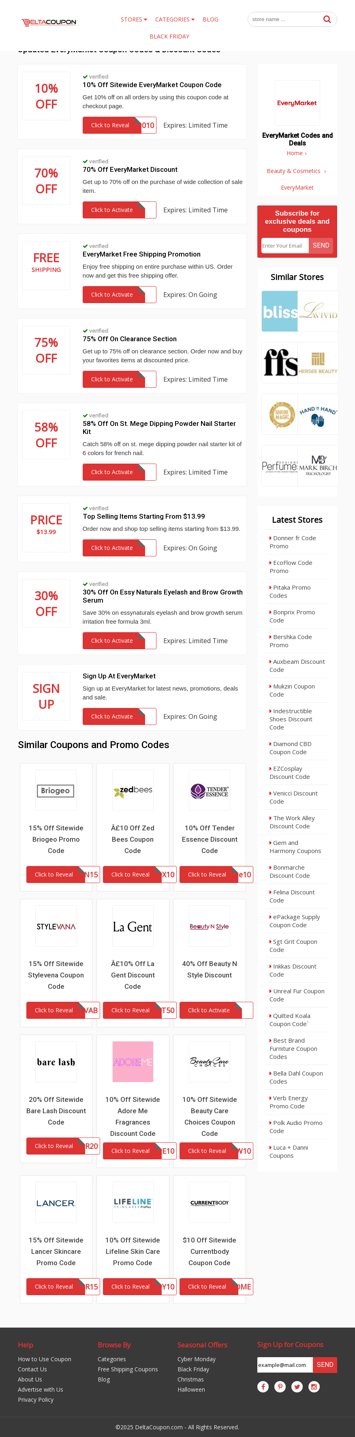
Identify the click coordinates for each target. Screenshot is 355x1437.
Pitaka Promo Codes (290, 591)
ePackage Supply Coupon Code (294, 921)
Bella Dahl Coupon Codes (296, 1077)
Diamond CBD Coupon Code (290, 748)
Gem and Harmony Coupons (295, 846)
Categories (112, 1359)
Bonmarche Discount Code (289, 871)
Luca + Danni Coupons (288, 1151)
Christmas (191, 1379)
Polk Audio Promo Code (296, 1126)
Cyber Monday (197, 1359)
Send (321, 245)
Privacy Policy (35, 1399)
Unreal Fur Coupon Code (297, 995)
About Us (30, 1379)
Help (25, 1344)
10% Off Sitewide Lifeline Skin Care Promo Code (132, 1251)
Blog (104, 1379)
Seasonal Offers (202, 1344)
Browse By (114, 1344)
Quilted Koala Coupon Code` (289, 1019)
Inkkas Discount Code (293, 970)
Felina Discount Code (292, 896)
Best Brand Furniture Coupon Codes (293, 1048)
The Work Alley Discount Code (292, 822)
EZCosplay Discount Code (289, 772)
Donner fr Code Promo (292, 542)
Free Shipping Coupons (128, 1369)
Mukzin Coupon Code (292, 690)
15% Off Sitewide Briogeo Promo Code (56, 839)
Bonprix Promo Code (292, 616)
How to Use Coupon (44, 1359)
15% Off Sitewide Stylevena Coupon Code (56, 975)
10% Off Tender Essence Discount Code (209, 839)
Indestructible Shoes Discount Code (290, 719)
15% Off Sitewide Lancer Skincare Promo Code (56, 1251)
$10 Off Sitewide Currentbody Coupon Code (209, 1251)
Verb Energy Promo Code (288, 1102)
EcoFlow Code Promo (290, 566)
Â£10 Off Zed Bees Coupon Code (132, 839)
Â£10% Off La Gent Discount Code (133, 975)
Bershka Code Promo (290, 641)
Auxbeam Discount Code (297, 665)
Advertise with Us (40, 1389)
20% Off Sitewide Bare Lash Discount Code (56, 1110)
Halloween (191, 1389)
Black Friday (193, 1369)
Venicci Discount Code (293, 797)
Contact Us (32, 1369)
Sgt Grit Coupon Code (293, 945)
